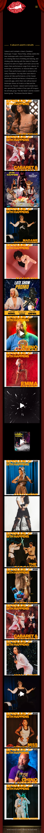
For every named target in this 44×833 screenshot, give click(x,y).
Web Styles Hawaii (32, 829)
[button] (36, 7)
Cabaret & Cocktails (16, 829)
